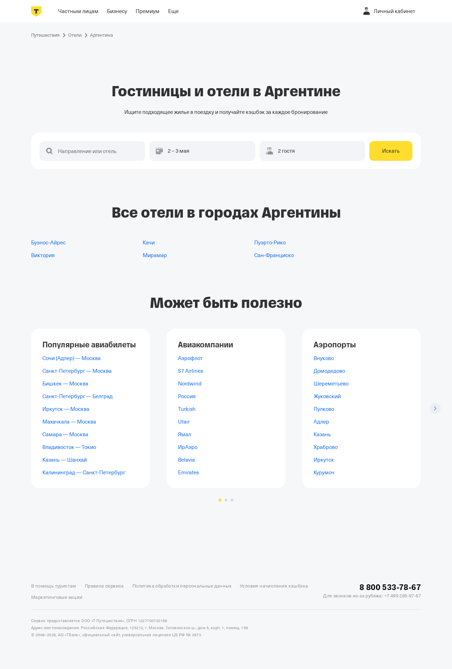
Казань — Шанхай (64, 460)
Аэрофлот (190, 358)
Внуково (324, 358)
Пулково (324, 409)
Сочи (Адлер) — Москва (71, 358)
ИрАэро (187, 447)
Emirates (188, 472)
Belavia (186, 460)
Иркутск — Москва (65, 409)
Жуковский (327, 396)
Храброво (326, 447)
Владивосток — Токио (69, 447)
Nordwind (190, 384)
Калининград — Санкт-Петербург (83, 472)
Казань (322, 434)
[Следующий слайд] (435, 408)
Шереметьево (331, 384)
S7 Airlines (190, 371)
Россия (187, 396)
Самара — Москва (65, 434)
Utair (184, 422)
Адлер (321, 422)
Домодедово (329, 371)
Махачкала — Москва (69, 422)
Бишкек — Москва (65, 384)
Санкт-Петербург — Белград (77, 396)
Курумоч (324, 472)
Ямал (184, 434)
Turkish (187, 409)
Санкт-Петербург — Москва (77, 371)
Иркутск (324, 460)
